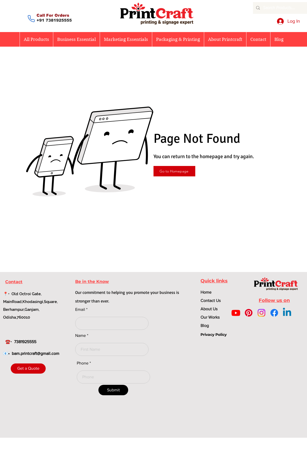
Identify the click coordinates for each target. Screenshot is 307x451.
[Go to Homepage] (174, 171)
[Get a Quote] (28, 368)
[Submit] (113, 390)
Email (80, 309)
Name (80, 335)
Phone (82, 363)
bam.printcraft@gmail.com (35, 353)
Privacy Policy (213, 334)
